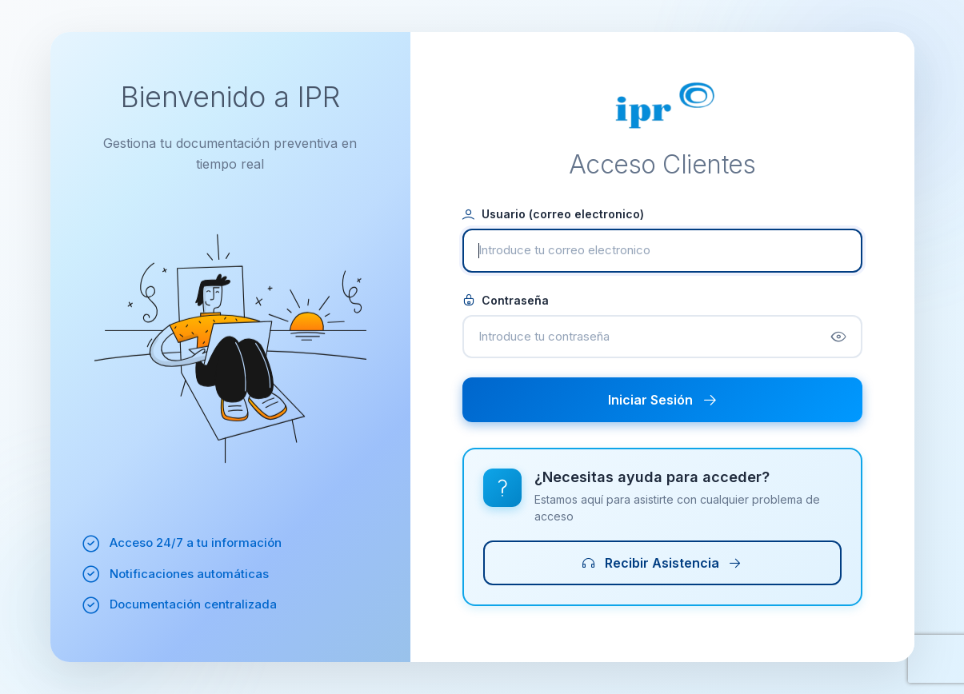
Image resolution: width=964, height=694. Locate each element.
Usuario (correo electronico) (553, 214)
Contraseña (505, 300)
